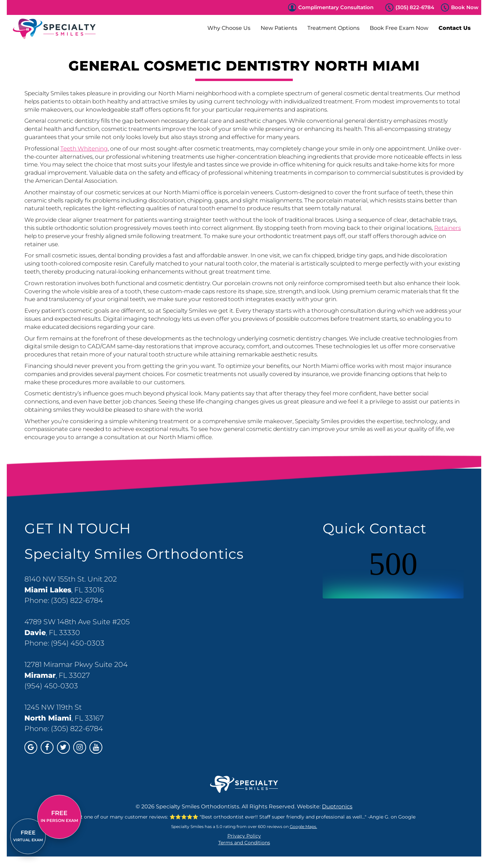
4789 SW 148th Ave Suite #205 (77, 621)
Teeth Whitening (84, 148)
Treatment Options (333, 28)
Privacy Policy (244, 836)
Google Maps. (303, 826)
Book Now (465, 7)
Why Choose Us (228, 28)
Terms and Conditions (244, 843)
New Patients (279, 28)
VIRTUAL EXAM (28, 835)
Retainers (447, 227)
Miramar (40, 675)
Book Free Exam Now (399, 28)
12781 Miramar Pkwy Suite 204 (76, 664)
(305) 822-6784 (414, 7)
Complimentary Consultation (335, 7)
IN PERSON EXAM (59, 816)
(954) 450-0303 (77, 643)
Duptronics (337, 806)
